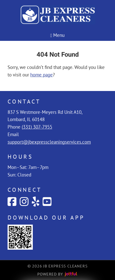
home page (41, 75)
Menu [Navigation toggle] (57, 35)
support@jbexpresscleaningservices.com (49, 142)
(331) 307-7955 (37, 127)
